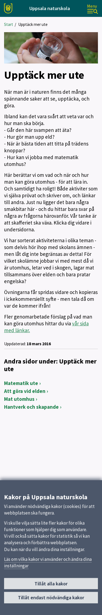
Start (8, 24)
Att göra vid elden (24, 391)
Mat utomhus (19, 399)
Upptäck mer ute (33, 24)
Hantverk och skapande (31, 407)
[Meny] (92, 8)
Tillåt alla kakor (51, 586)
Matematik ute (21, 383)
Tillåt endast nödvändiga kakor (51, 600)
